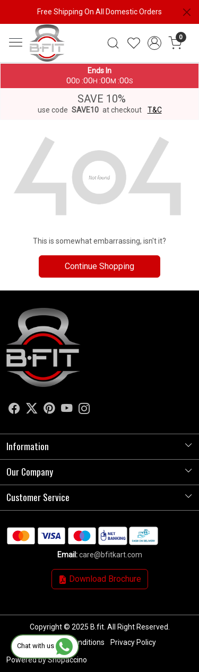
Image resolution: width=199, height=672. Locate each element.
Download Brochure (99, 579)
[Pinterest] (49, 410)
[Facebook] (14, 410)
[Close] (187, 12)
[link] (113, 43)
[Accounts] (154, 43)
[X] (32, 410)
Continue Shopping (99, 266)
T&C (155, 110)
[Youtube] (67, 410)
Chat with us (45, 646)
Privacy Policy (133, 642)
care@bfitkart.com (110, 554)
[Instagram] (84, 410)
